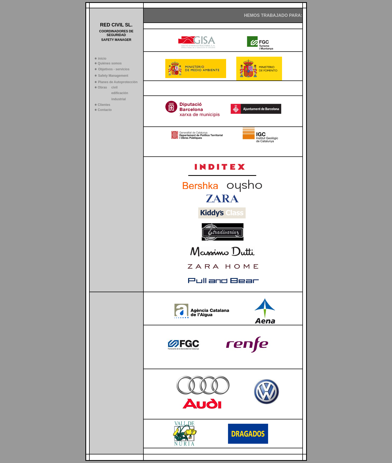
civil (114, 87)
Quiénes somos (109, 63)
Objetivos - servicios (113, 69)
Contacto (105, 110)
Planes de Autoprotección (118, 82)
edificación (119, 93)
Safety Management (113, 76)
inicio (102, 58)
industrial (118, 99)
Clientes (104, 105)
